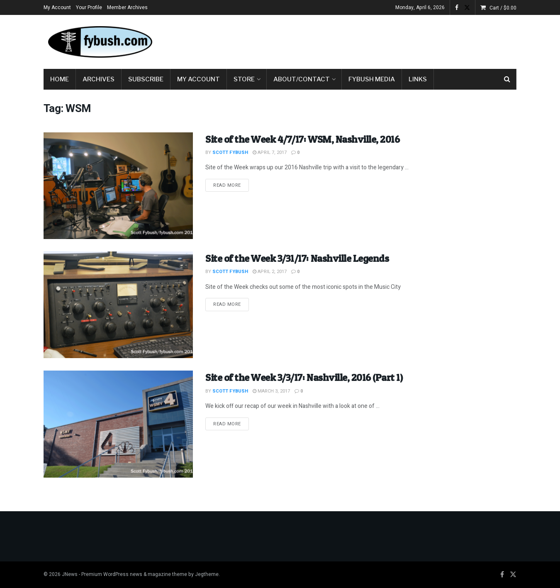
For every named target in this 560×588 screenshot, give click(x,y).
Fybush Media (371, 79)
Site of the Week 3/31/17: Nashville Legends (297, 258)
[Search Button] (507, 79)
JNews (70, 574)
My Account (57, 7)
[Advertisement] (365, 40)
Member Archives (127, 7)
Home (59, 79)
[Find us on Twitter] (513, 575)
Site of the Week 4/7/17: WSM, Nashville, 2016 (302, 139)
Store (244, 79)
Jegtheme (207, 574)
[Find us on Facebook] (502, 575)
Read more (231, 185)
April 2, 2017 (270, 271)
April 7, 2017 (270, 152)
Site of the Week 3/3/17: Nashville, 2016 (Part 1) (303, 377)
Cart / (502, 8)
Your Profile (89, 7)
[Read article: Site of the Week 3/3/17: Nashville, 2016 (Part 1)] (118, 424)
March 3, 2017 (271, 391)
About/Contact (301, 79)
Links (418, 79)
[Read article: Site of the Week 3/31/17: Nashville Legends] (118, 304)
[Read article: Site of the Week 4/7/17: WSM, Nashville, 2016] (118, 185)
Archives (98, 79)
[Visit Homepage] (100, 42)
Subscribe (145, 79)
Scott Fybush (230, 152)
